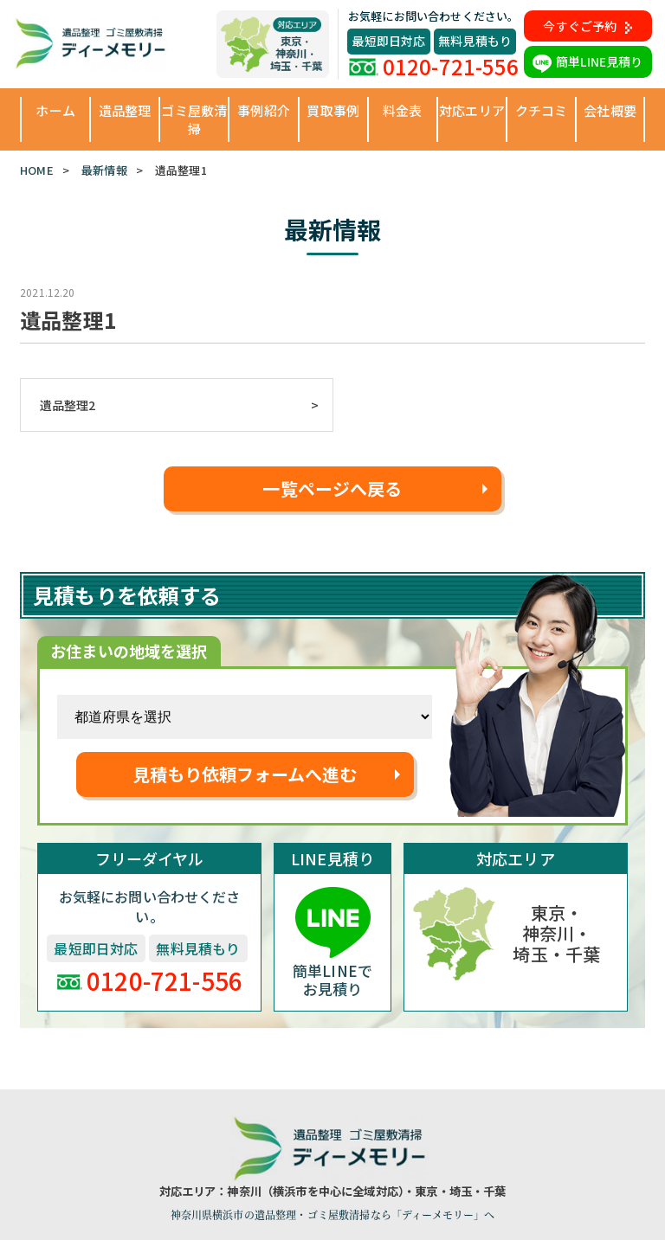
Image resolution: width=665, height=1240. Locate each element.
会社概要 (610, 110)
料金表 (402, 110)
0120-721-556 (434, 66)
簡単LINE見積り (587, 61)
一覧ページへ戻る (332, 488)
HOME (37, 170)
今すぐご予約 (587, 26)
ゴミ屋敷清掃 (194, 119)
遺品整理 (125, 110)
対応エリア (472, 110)
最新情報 (104, 170)
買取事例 (333, 110)
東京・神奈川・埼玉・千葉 (556, 933)
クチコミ (541, 110)
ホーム (55, 110)
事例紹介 (263, 110)
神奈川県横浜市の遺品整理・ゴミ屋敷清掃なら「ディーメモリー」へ (333, 1214)
